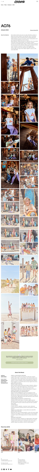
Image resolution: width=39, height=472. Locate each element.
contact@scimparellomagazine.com (6, 460)
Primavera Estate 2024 (34, 30)
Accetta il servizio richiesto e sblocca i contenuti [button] (19, 362)
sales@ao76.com (4, 380)
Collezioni (9, 4)
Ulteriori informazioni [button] (19, 359)
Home (2, 4)
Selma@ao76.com (4, 382)
